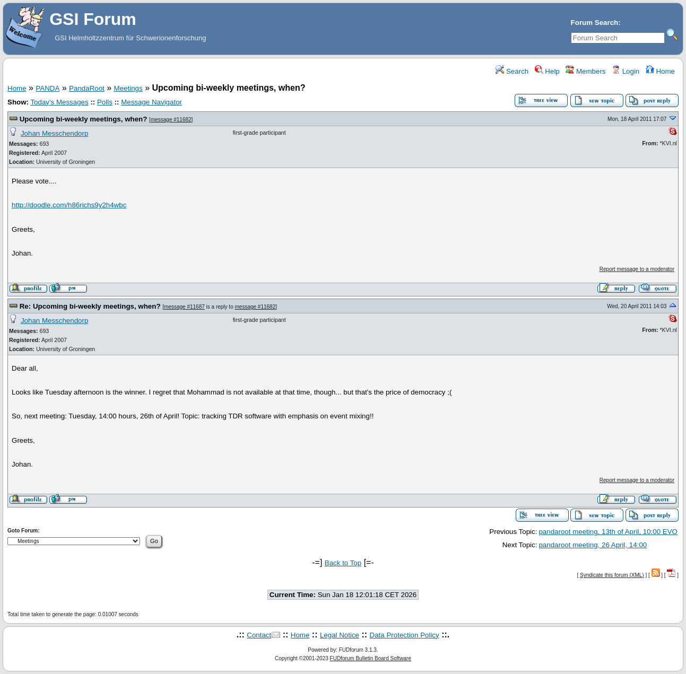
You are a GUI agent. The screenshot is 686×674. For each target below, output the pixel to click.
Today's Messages (59, 102)
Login (625, 71)
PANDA (47, 88)
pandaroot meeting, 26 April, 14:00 (593, 545)
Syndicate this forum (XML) (612, 575)
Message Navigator (151, 102)
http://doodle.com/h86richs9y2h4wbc (69, 205)
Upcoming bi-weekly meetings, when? (83, 119)
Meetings (128, 88)
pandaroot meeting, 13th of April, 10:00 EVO (608, 532)
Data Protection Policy (404, 635)
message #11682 (171, 119)
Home (660, 71)
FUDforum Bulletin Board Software (370, 658)
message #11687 (184, 307)
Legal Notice (339, 635)
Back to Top (343, 563)
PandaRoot (87, 88)
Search (512, 71)
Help (547, 71)
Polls (104, 102)
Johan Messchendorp (54, 133)
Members (585, 71)
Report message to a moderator (637, 269)
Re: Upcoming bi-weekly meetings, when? (90, 306)
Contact (259, 635)
